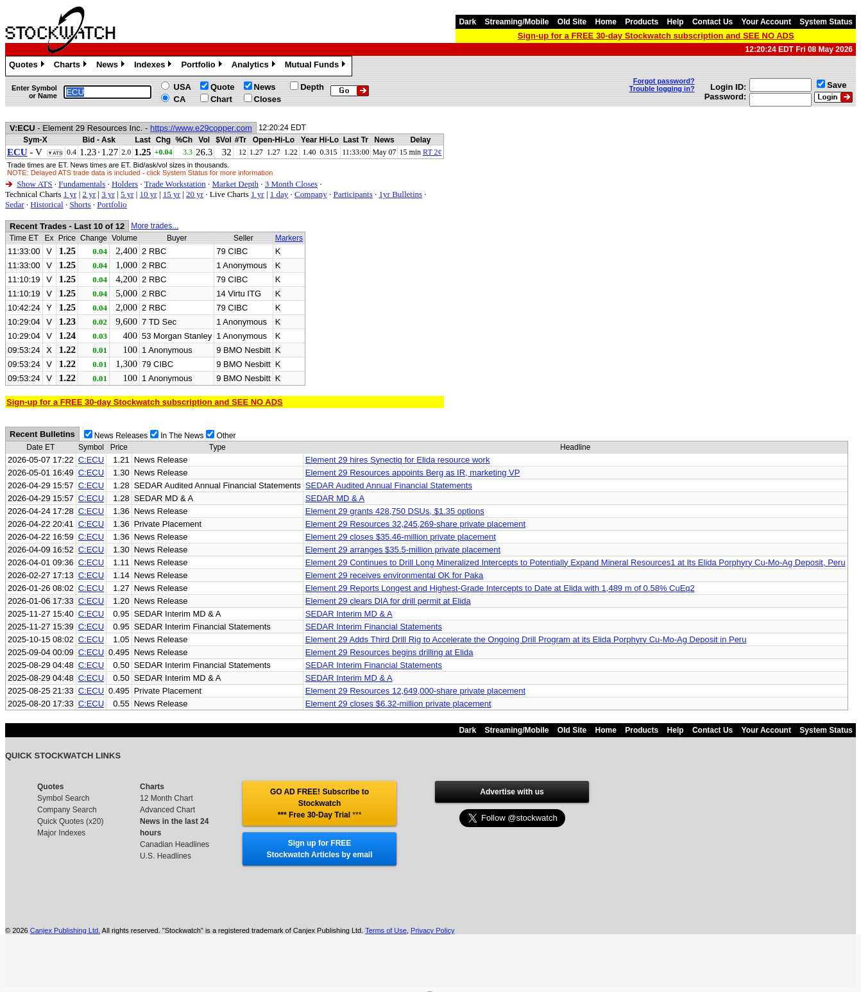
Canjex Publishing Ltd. (65, 930)
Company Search (67, 809)
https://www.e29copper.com (201, 128)
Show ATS (34, 184)
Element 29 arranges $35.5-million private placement (402, 549)
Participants (352, 194)
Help (675, 21)
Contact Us (712, 21)
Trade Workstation (175, 184)
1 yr (70, 194)
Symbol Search (63, 798)
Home (606, 21)
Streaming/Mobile (516, 21)
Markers (289, 238)
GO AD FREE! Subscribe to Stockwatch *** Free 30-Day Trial (319, 803)
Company (310, 194)
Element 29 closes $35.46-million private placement (400, 537)
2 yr (89, 194)
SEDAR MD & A (334, 498)
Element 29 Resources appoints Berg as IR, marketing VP (412, 472)
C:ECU (91, 460)
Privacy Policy (432, 930)
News (112, 66)
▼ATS (54, 153)
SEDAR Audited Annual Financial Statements (388, 485)
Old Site (572, 21)
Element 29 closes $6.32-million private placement (398, 703)
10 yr (148, 194)
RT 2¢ (432, 152)
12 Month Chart (166, 798)
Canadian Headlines (174, 844)
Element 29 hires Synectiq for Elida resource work (397, 460)
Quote (222, 87)
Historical (46, 204)
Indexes (154, 66)
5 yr (127, 194)
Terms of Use (386, 930)
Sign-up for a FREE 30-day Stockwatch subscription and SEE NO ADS (656, 35)
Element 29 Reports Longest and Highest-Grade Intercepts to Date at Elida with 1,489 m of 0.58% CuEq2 (500, 588)
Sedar (14, 204)
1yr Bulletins (401, 194)
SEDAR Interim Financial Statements (373, 626)
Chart (221, 99)
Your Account (766, 21)
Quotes (28, 66)
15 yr (171, 194)
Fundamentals (81, 184)
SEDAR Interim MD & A (349, 614)
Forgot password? (664, 81)
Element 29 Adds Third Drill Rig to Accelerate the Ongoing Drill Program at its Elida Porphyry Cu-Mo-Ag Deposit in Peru (526, 639)
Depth (312, 87)
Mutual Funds (317, 66)
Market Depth (235, 184)
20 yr (194, 194)
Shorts (79, 204)
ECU (17, 152)
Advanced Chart (167, 809)
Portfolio (203, 66)
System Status (826, 21)
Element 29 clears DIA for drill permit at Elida (388, 601)
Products (641, 21)
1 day (279, 194)
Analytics (255, 66)
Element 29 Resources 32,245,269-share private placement (415, 524)
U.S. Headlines (165, 855)
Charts (72, 66)
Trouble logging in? (662, 88)
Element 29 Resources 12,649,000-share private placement (415, 691)
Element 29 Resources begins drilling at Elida (389, 652)
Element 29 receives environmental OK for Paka (394, 575)
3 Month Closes (291, 184)
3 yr (108, 194)
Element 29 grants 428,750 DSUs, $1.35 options (394, 511)
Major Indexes (61, 832)
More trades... (154, 225)
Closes (268, 99)
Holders (125, 184)
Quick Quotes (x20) (70, 821)
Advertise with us (511, 791)
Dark (467, 21)
